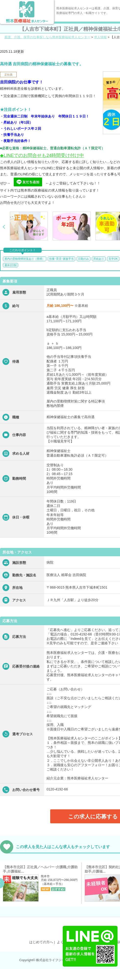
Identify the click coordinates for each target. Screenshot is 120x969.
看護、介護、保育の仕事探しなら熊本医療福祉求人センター (47, 37)
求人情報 (100, 37)
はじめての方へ (41, 942)
